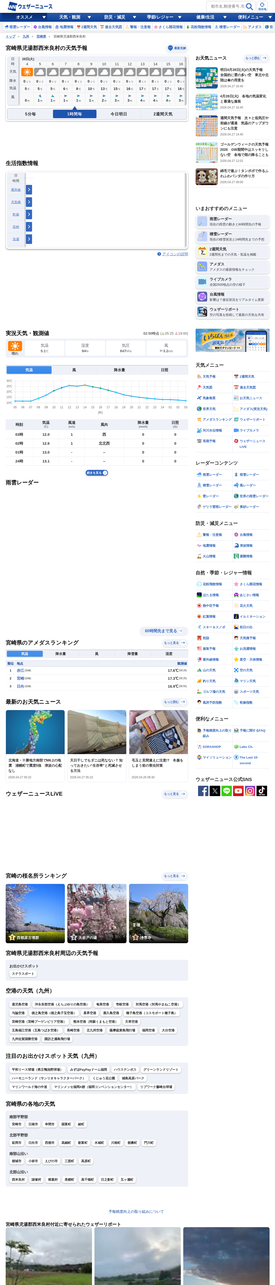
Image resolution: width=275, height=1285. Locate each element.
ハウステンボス (125, 1069)
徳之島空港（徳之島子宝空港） (54, 1013)
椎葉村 (53, 1179)
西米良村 (18, 1179)
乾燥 (16, 214)
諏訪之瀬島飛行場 (57, 1039)
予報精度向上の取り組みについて (136, 1211)
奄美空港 (102, 1004)
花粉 (16, 226)
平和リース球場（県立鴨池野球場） (37, 1069)
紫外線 (16, 189)
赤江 (20, 670)
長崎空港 (73, 1030)
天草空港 (131, 1022)
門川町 (149, 1143)
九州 (26, 36)
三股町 (69, 1161)
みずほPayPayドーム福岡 (88, 1069)
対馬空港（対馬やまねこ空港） (158, 1004)
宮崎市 (16, 1124)
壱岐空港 (122, 1004)
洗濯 (16, 239)
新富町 (83, 1143)
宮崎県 (41, 36)
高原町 (86, 1161)
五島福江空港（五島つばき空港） (36, 1030)
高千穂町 (87, 1179)
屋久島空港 (111, 1013)
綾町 (81, 1124)
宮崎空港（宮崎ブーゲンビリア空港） (39, 1022)
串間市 (50, 1124)
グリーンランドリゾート (161, 1069)
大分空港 (168, 1030)
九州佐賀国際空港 (24, 1039)
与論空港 (18, 1013)
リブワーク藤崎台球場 (156, 1087)
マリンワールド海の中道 (29, 1087)
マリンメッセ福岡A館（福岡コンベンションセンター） (93, 1087)
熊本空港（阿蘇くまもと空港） (95, 1022)
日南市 (33, 1124)
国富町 (66, 1124)
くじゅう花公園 (103, 1078)
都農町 (132, 1143)
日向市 (33, 1143)
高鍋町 (66, 1143)
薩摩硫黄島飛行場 (122, 1030)
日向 (20, 686)
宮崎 (20, 678)
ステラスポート (23, 974)
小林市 (33, 1161)
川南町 (116, 1143)
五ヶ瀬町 (127, 1179)
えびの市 (51, 1161)
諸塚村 (36, 1179)
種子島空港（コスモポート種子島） (151, 1013)
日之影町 (107, 1179)
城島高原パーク (133, 1078)
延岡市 (16, 1143)
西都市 (50, 1143)
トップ (10, 36)
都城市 (16, 1161)
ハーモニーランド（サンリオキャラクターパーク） (49, 1078)
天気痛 (16, 202)
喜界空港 (89, 1013)
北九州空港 (95, 1030)
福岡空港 (148, 1030)
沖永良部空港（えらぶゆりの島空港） (62, 1004)
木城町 (99, 1143)
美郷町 (69, 1179)
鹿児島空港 (20, 1004)
